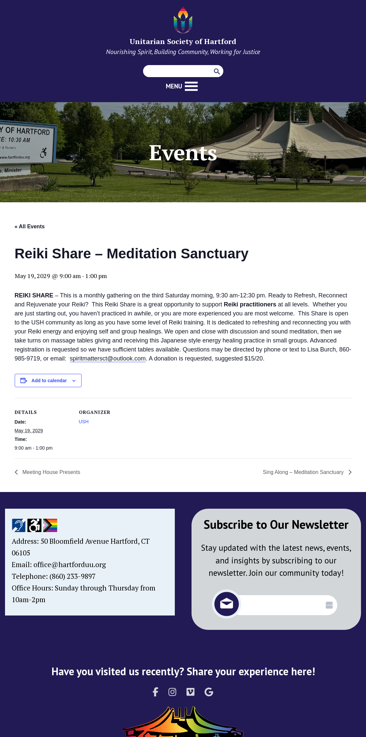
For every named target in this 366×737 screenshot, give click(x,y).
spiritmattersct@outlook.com (108, 358)
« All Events (30, 226)
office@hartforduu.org (69, 564)
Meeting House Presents (51, 472)
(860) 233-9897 (72, 576)
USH (84, 421)
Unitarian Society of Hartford (183, 41)
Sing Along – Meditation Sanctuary (303, 472)
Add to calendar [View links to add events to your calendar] (49, 380)
